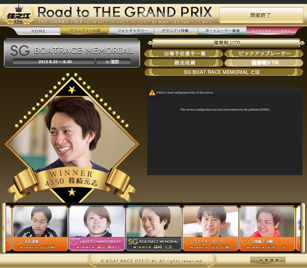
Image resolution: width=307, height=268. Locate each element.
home (32, 31)
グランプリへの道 (85, 31)
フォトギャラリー (131, 31)
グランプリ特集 (176, 31)
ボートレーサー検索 (222, 31)
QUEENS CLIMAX (275, 31)
